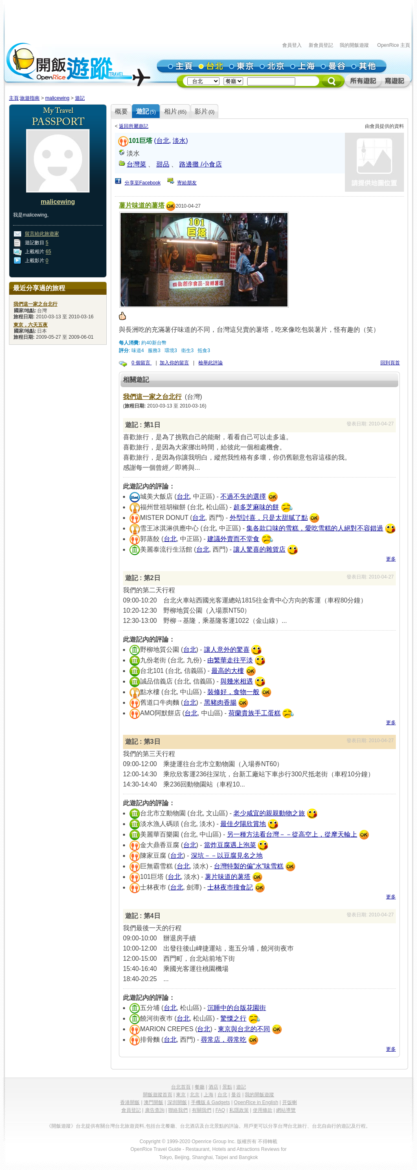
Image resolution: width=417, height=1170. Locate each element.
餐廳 (199, 1087)
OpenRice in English (256, 1102)
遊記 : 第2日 (142, 577)
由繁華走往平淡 (230, 660)
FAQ (220, 1110)
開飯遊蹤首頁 (157, 1095)
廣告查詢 (155, 1110)
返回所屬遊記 (133, 126)
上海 (208, 1095)
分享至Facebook (143, 183)
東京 (181, 1095)
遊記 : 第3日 (142, 741)
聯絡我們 (178, 1110)
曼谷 (236, 1095)
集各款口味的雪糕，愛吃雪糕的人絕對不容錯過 (314, 528)
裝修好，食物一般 (233, 691)
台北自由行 (324, 1126)
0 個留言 (141, 363)
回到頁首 (390, 363)
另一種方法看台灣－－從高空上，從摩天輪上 (292, 834)
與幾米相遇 (236, 681)
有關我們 (201, 1110)
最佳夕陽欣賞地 (243, 823)
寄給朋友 (187, 183)
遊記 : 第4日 (142, 915)
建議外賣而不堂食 (233, 538)
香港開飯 (130, 1102)
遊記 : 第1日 (142, 424)
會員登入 (292, 45)
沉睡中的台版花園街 (236, 1007)
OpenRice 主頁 (393, 45)
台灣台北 (115, 1126)
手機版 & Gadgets (210, 1102)
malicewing (57, 98)
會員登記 (131, 1110)
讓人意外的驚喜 (227, 649)
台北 (162, 140)
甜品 (162, 164)
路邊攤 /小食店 (200, 164)
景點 (227, 1087)
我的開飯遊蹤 (354, 45)
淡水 (179, 140)
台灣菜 (136, 164)
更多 (391, 559)
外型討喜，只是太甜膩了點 (269, 517)
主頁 (14, 98)
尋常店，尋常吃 (223, 1039)
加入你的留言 (174, 363)
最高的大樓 (227, 670)
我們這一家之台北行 (152, 396)
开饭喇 (289, 1102)
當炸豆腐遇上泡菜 (230, 844)
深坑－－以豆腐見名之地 (227, 855)
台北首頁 (181, 1087)
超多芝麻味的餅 (256, 507)
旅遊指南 (30, 98)
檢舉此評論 (210, 363)
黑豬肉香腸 (220, 702)
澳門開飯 (153, 1102)
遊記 (80, 98)
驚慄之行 (233, 1018)
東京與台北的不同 (244, 1028)
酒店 (213, 1087)
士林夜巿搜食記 (230, 887)
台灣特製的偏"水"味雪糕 (248, 866)
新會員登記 (321, 45)
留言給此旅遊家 (42, 234)
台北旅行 (297, 1126)
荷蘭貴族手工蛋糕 (254, 713)
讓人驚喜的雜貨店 (259, 549)
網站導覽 (286, 1110)
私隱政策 (239, 1110)
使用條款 (262, 1110)
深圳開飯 (177, 1102)
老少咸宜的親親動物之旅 (269, 813)
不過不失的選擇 (243, 496)
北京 (195, 1095)
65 (48, 252)
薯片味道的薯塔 (142, 205)
